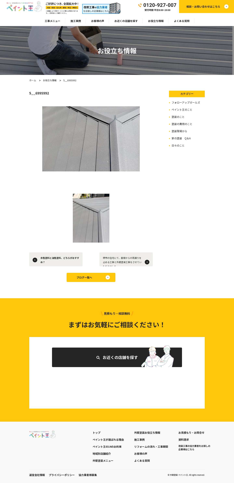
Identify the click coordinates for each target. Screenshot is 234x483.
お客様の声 (97, 21)
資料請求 (183, 439)
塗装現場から (179, 131)
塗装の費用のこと (182, 124)
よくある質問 (181, 21)
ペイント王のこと (182, 110)
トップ (96, 432)
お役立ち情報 (156, 21)
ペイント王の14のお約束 (107, 446)
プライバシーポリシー (62, 475)
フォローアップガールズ (186, 102)
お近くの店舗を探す (126, 21)
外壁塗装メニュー (103, 460)
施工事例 (76, 21)
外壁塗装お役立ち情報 (147, 432)
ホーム (32, 80)
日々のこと (178, 145)
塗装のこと (178, 117)
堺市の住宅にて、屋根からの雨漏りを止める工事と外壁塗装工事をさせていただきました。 (122, 261)
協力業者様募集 (88, 475)
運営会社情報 (37, 475)
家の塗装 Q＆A (181, 138)
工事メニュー (52, 21)
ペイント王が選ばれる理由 (108, 439)
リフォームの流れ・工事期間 (151, 446)
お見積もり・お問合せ (191, 432)
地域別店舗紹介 (102, 453)
